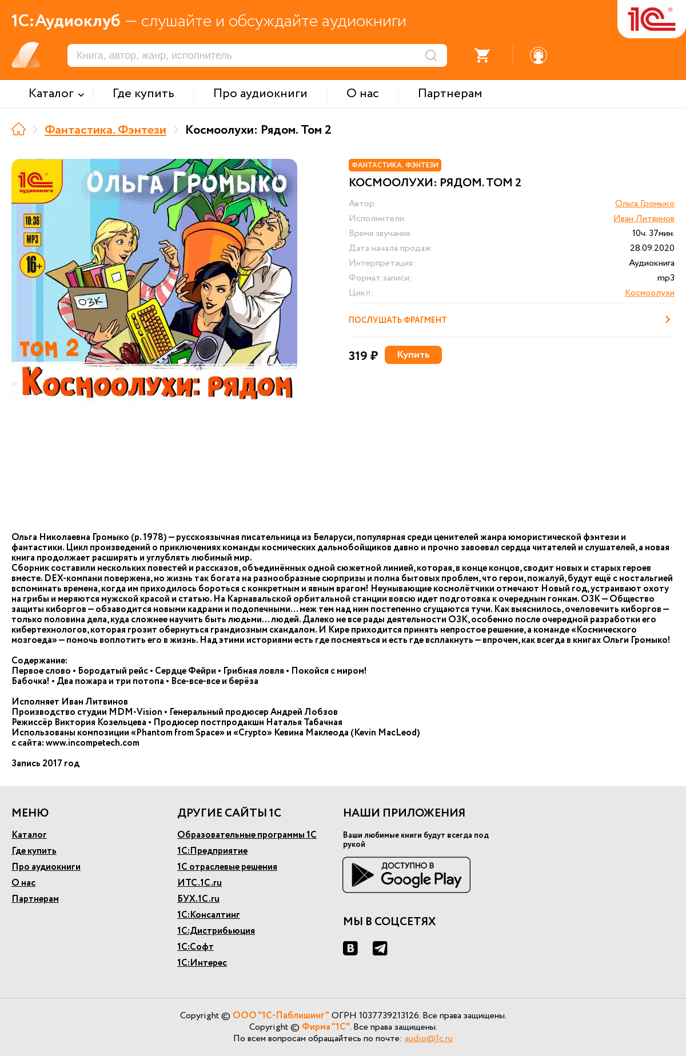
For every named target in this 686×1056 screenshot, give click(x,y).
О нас (23, 883)
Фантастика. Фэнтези (105, 130)
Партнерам (35, 899)
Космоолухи (650, 292)
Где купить (34, 851)
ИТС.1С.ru (199, 883)
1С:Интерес (202, 963)
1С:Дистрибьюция (216, 931)
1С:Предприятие (212, 851)
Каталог (29, 835)
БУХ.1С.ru (198, 899)
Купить (413, 354)
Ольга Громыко (645, 203)
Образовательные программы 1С (247, 835)
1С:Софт (195, 947)
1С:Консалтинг (208, 915)
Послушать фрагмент (512, 319)
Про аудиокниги (46, 867)
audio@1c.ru (429, 1038)
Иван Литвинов (644, 218)
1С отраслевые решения (227, 867)
